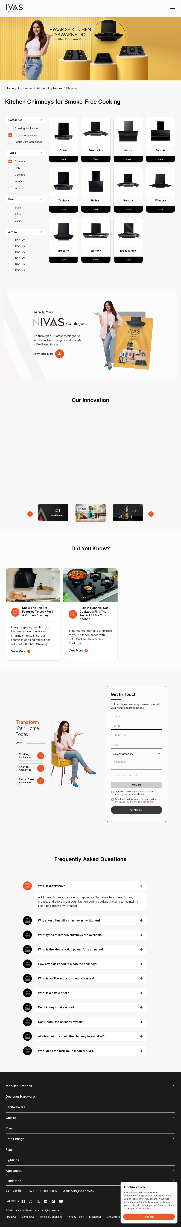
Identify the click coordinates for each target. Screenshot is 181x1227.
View (63, 159)
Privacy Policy (76, 1216)
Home (10, 88)
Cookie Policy (143, 1208)
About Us (11, 1216)
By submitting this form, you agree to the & (136, 800)
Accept (149, 1217)
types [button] (12, 152)
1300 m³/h (20, 252)
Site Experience (115, 1216)
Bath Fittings (15, 1139)
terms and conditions (142, 801)
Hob (17, 167)
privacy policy (122, 801)
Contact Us (28, 1216)
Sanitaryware (15, 1107)
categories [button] (15, 120)
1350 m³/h (20, 240)
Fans (9, 1149)
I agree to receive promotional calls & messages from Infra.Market (134, 793)
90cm (18, 214)
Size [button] (11, 199)
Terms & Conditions (51, 1216)
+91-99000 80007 (43, 1191)
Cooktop (20, 174)
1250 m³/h (20, 258)
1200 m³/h (20, 264)
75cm (18, 220)
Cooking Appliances (26, 128)
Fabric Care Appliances (28, 141)
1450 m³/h (20, 246)
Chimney (20, 161)
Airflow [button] (12, 232)
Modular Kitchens (19, 1086)
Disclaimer (95, 1216)
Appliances (25, 88)
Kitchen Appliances (49, 88)
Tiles (9, 1128)
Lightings (12, 1160)
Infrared (19, 188)
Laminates (13, 1181)
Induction (20, 181)
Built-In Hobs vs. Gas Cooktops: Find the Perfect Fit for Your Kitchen (94, 613)
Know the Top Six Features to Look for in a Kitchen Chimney (38, 611)
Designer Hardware (20, 1096)
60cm (18, 207)
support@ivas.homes (78, 1191)
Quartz (11, 1118)
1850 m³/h (20, 270)
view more (20, 651)
